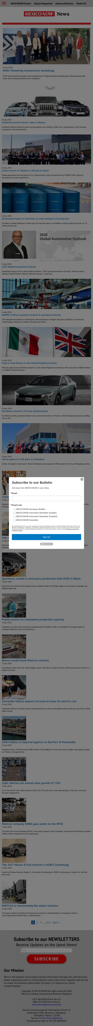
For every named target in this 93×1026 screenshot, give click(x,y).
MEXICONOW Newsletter (27, 520)
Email (14, 493)
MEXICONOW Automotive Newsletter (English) (36, 513)
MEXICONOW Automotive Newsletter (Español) (36, 516)
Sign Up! (46, 537)
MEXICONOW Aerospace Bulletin (30, 509)
